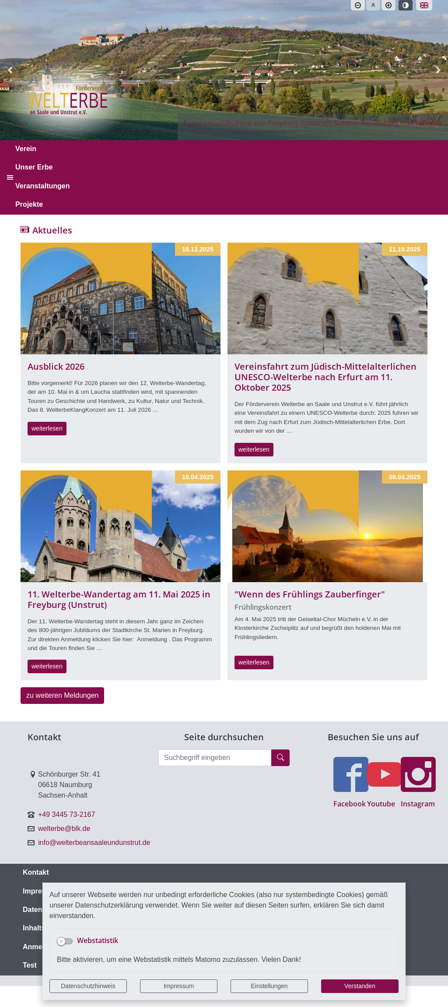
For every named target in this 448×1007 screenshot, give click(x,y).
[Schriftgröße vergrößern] (389, 5)
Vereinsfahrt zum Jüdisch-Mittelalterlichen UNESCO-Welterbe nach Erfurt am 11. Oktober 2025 (325, 376)
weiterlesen (47, 428)
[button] (438, 70)
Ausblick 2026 (56, 366)
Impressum (179, 985)
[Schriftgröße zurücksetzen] (373, 5)
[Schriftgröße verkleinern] (358, 5)
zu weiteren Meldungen (62, 695)
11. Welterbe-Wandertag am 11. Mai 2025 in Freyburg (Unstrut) (119, 599)
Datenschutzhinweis (88, 985)
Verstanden (359, 985)
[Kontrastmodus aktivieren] (406, 5)
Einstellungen (269, 985)
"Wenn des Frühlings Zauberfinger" (309, 594)
